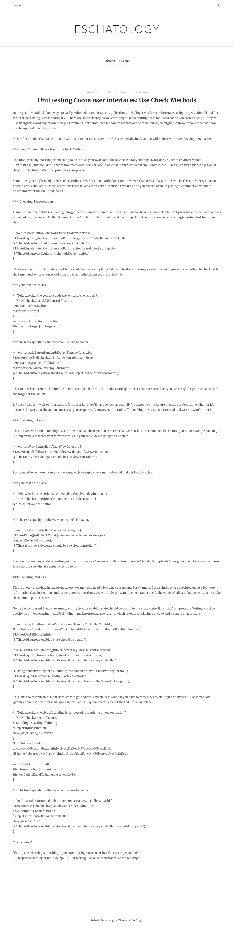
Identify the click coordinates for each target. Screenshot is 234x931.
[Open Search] (219, 5)
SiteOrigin (137, 920)
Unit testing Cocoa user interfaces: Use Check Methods (117, 100)
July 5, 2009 (94, 92)
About (17, 5)
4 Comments (139, 92)
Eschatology (117, 28)
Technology (117, 92)
